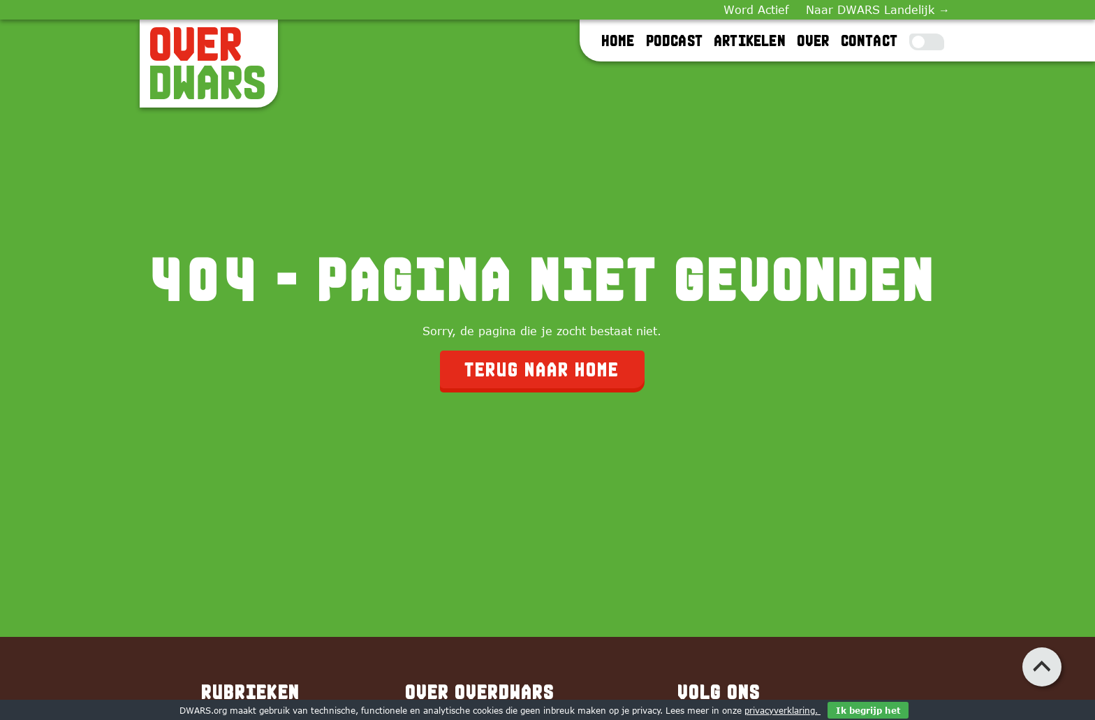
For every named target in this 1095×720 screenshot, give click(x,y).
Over (814, 40)
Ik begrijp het (868, 710)
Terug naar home (542, 369)
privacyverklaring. (782, 710)
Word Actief (756, 9)
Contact (870, 40)
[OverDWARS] (209, 64)
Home (618, 40)
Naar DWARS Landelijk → (878, 9)
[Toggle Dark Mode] (926, 42)
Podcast (675, 40)
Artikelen (750, 40)
